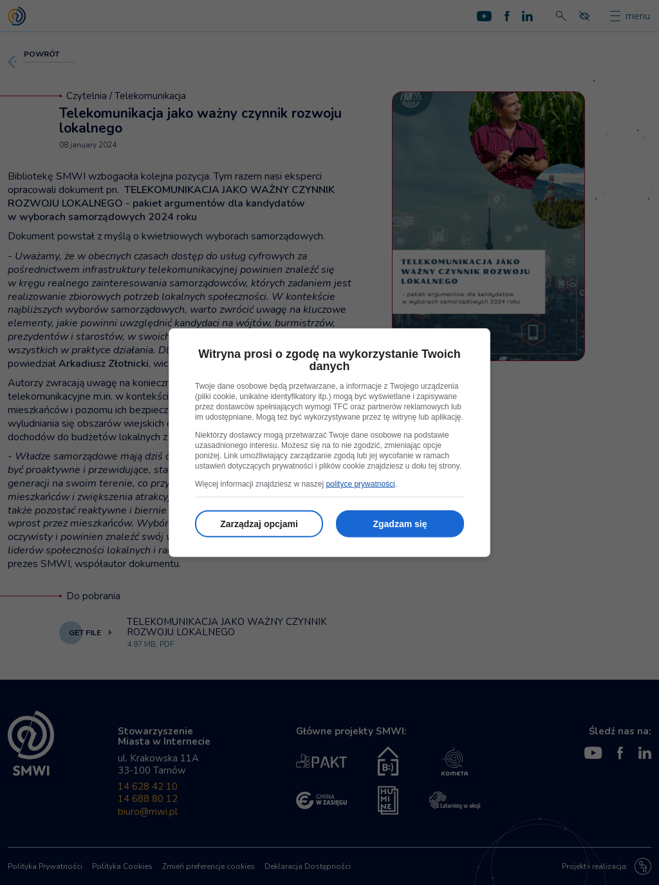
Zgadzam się (400, 524)
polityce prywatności (360, 484)
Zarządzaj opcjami (259, 524)
